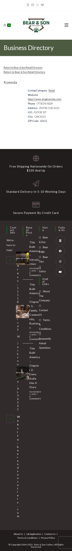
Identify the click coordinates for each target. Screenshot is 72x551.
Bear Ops (43, 259)
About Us (18, 534)
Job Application (33, 534)
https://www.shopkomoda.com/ (45, 99)
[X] (28, 5)
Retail (52, 90)
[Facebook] (32, 5)
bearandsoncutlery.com (18, 481)
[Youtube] (42, 5)
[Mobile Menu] (66, 25)
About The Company (44, 296)
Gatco (42, 271)
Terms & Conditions (45, 324)
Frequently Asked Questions (45, 343)
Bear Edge (43, 249)
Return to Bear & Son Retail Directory (23, 67)
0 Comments (35, 274)
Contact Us (43, 312)
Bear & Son (43, 239)
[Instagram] (37, 5)
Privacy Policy (48, 537)
